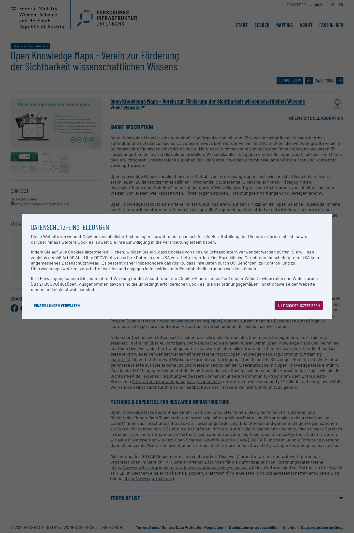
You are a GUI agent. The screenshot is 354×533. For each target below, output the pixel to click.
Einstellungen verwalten (57, 305)
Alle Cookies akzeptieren (299, 305)
